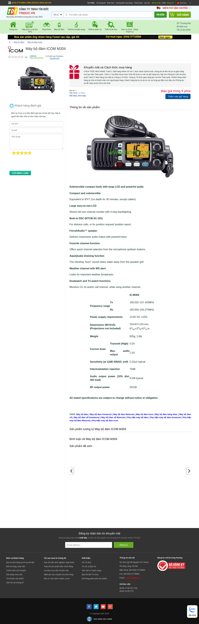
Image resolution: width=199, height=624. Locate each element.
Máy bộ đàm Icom (144, 414)
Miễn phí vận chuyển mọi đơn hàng (58, 574)
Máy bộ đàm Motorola (123, 414)
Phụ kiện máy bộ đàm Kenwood (165, 417)
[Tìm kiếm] (161, 15)
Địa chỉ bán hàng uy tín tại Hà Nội (20, 562)
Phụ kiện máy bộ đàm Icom (105, 420)
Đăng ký (170, 3)
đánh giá (33, 56)
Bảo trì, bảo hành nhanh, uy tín (57, 578)
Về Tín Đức (86, 562)
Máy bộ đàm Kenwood (100, 414)
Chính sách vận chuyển (16, 570)
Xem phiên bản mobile (102, 619)
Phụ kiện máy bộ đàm (137, 417)
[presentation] (33, 164)
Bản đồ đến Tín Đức (90, 574)
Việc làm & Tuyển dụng (91, 570)
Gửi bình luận (54, 58)
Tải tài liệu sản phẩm (15, 578)
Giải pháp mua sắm (14, 574)
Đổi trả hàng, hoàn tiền (15, 566)
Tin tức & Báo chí (89, 566)
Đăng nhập (156, 3)
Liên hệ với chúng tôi (14, 583)
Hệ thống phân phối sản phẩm (94, 578)
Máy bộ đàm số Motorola (113, 417)
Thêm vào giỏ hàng (178, 96)
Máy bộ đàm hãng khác (166, 414)
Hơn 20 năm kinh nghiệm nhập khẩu (59, 562)
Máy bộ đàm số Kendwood (87, 417)
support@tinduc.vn (133, 578)
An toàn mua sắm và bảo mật (56, 570)
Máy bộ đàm (82, 414)
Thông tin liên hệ (127, 558)
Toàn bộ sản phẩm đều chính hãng (58, 566)
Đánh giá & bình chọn (36, 57)
